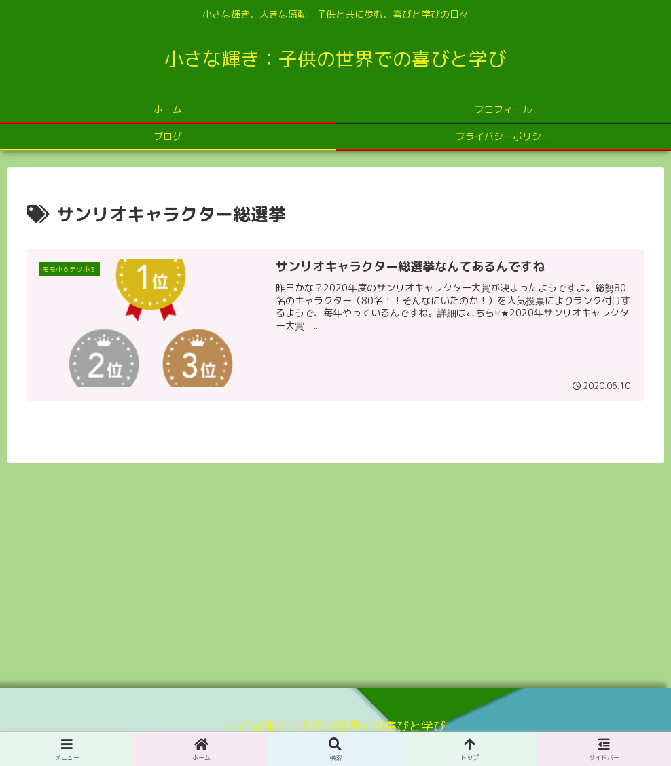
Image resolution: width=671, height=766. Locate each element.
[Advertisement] (335, 570)
